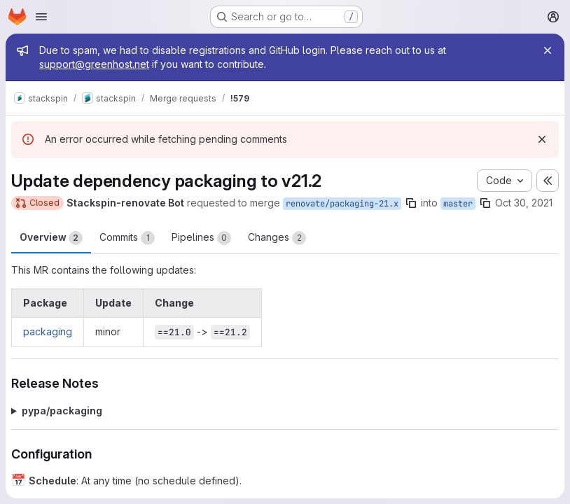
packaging (47, 331)
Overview (51, 238)
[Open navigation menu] (41, 17)
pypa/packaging (62, 410)
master (458, 203)
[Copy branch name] (411, 203)
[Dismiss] (542, 139)
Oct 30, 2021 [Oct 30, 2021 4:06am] (523, 203)
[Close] (547, 50)
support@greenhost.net (94, 64)
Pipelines (201, 238)
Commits (127, 238)
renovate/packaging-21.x (342, 203)
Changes (277, 238)
